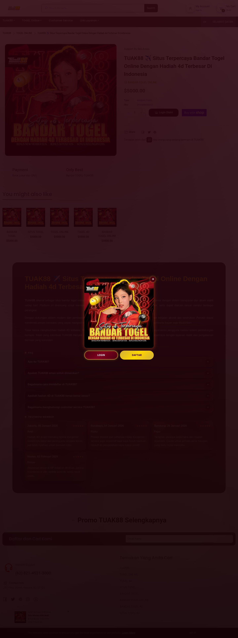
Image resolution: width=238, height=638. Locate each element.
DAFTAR (137, 355)
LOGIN (101, 355)
